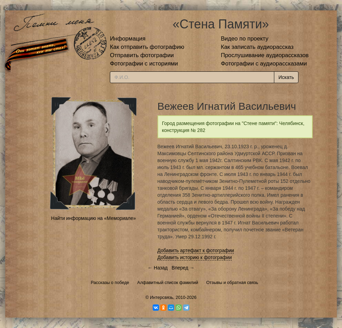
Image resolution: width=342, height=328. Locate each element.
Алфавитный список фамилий (167, 282)
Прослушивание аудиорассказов (264, 55)
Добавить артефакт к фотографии (196, 250)
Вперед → (183, 268)
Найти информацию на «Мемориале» (93, 218)
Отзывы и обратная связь (232, 282)
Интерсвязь (161, 297)
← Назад (158, 268)
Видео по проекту (244, 38)
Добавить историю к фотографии (195, 257)
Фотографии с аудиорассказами (264, 63)
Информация (127, 38)
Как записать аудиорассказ (257, 47)
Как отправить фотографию (147, 47)
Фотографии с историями (144, 63)
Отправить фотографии (142, 55)
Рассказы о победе (110, 282)
